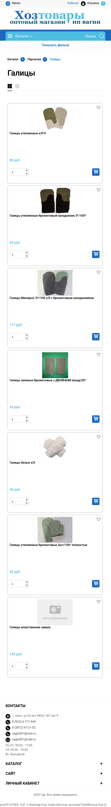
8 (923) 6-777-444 (24, 721)
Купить (95, 172)
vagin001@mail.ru (24, 733)
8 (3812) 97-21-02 (24, 727)
